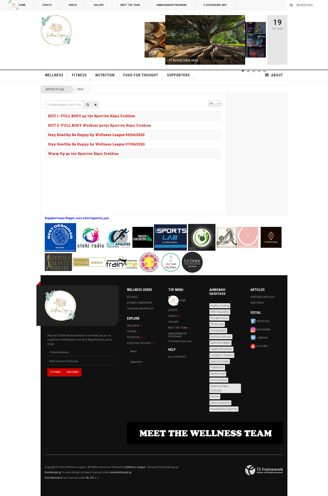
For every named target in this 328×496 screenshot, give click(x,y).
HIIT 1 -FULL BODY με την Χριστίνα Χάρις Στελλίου (91, 116)
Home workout (218, 380)
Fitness (81, 76)
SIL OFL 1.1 (92, 477)
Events (47, 5)
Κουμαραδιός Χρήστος (223, 408)
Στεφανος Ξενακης (221, 355)
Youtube (259, 346)
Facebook (259, 321)
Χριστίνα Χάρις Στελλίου (219, 388)
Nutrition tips (217, 373)
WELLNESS (56, 76)
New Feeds (257, 302)
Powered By (264, 470)
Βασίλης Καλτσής (220, 336)
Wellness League (135, 467)
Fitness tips (217, 324)
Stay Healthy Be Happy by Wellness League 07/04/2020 (96, 144)
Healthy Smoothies (221, 349)
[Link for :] (205, 40)
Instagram (260, 329)
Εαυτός (214, 396)
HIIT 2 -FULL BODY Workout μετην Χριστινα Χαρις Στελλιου (99, 125)
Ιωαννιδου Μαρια (220, 342)
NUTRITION (107, 76)
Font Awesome (53, 477)
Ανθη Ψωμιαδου (219, 311)
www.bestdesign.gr (120, 472)
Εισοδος (132, 297)
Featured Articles (262, 297)
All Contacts (177, 356)
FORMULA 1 (217, 367)
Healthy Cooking (219, 305)
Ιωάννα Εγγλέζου (220, 402)
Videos (77, 7)
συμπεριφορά (218, 330)
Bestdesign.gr (53, 472)
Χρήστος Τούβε (219, 361)
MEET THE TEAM (134, 7)
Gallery (99, 5)
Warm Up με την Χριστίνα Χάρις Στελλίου (83, 153)
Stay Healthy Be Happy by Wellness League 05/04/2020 (96, 134)
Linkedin (259, 338)
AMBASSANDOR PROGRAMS (171, 5)
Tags (80, 89)
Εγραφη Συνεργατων (139, 302)
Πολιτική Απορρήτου (140, 308)
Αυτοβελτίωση (219, 318)
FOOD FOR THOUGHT (143, 76)
